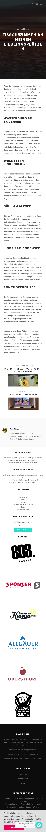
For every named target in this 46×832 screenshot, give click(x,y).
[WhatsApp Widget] (38, 825)
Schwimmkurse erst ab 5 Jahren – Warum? (23, 482)
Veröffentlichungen (23, 509)
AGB (23, 783)
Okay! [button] (13, 828)
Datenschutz (23, 779)
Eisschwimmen (23, 497)
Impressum (23, 774)
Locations (23, 502)
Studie (23, 507)
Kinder (23, 500)
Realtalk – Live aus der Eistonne (23, 504)
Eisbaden (23, 495)
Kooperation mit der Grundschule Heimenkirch (23, 480)
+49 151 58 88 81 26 (23, 530)
